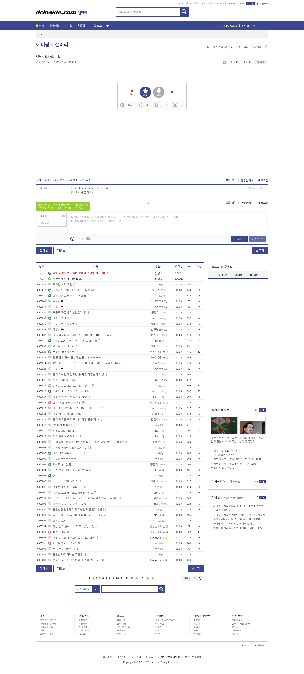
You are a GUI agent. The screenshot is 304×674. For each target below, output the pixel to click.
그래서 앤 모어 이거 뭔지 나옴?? (69, 290)
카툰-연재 (237, 630)
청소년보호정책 (193, 657)
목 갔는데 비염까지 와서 (64, 548)
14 (137, 578)
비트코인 (159, 623)
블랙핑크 (83, 620)
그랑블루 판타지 (48, 623)
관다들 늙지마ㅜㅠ (61, 346)
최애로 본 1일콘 (59, 464)
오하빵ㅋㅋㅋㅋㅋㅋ (62, 458)
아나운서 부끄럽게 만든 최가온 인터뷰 (233, 523)
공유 (143, 105)
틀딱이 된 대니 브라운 (223, 468)
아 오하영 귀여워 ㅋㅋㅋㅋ (65, 453)
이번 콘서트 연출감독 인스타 (67, 295)
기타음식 (198, 634)
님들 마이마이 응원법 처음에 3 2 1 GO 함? (75, 515)
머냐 (53, 475)
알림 (254, 274)
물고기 (197, 627)
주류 (196, 630)
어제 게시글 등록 (238, 25)
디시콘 (240, 3)
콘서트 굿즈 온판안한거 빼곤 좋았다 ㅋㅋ (74, 560)
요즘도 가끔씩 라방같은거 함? (67, 312)
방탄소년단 (84, 630)
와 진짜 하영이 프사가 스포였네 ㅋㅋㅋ (73, 357)
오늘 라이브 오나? (61, 323)
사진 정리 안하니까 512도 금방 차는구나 (74, 526)
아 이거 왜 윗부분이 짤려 (64, 402)
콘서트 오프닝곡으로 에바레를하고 (70, 492)
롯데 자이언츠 (124, 630)
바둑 (157, 630)
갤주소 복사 (242, 47)
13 (132, 578)
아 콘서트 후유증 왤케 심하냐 (67, 396)
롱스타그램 (57, 532)
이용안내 (256, 47)
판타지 (235, 627)
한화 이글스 (123, 623)
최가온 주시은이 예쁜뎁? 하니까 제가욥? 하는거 (239, 514)
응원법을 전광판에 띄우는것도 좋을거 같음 (75, 509)
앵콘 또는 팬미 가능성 (63, 481)
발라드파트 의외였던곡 (63, 430)
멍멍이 (197, 620)
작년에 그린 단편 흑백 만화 (225, 450)
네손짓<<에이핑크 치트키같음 (68, 447)
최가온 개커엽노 (222, 510)
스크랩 (224, 62)
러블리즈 (83, 623)
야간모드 (262, 3)
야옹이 (197, 623)
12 (127, 578)
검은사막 (44, 630)
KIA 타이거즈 (123, 627)
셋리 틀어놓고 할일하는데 (65, 436)
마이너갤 (183, 3)
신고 (178, 105)
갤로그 (211, 3)
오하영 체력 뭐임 (60, 284)
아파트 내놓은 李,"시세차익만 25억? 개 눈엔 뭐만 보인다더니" (238, 459)
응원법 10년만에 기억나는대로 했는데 (72, 340)
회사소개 (107, 657)
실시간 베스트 (220, 410)
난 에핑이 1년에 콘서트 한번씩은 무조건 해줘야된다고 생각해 (86, 442)
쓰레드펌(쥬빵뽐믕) (61, 351)
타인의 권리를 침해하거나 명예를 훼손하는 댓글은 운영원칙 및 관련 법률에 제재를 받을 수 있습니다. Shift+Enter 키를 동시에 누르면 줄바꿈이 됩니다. (125, 219)
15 (142, 578)
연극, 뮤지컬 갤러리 (241, 623)
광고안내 (136, 657)
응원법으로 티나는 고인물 (65, 554)
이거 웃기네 (57, 318)
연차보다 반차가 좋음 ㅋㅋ (65, 487)
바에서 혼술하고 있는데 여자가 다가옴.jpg (233, 463)
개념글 (61, 250)
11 (122, 578)
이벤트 (231, 3)
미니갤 (193, 3)
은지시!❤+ (56, 301)
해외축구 (121, 634)
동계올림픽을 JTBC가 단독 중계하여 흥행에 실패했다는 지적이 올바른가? (239, 519)
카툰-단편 (237, 634)
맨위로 (259, 645)
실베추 (126, 105)
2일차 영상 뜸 (58, 425)
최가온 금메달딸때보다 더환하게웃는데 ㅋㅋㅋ (238, 506)
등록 (239, 238)
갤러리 (40, 25)
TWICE (82, 634)
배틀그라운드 (46, 627)
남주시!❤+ (56, 368)
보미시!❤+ (56, 306)
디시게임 (221, 3)
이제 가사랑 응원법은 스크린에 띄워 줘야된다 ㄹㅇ (80, 335)
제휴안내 (122, 657)
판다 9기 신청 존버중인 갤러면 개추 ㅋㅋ (74, 408)
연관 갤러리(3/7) (222, 47)
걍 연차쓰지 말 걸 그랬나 (64, 413)
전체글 (44, 250)
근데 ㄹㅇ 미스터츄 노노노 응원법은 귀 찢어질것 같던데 (83, 498)
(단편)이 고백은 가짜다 (223, 455)
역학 (157, 634)
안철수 (158, 627)
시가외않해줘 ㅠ (60, 380)
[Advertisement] (152, 144)
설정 (206, 47)
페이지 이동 (192, 578)
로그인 (250, 3)
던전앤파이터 (46, 634)
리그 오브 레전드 (48, 620)
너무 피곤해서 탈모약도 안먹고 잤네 (71, 537)
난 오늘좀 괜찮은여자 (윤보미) (68, 470)
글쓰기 (260, 250)
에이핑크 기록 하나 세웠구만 (67, 391)
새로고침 (263, 180)
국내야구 (121, 620)
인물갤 (202, 3)
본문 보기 (231, 180)
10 (117, 578)
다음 (148, 578)
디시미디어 (218, 481)
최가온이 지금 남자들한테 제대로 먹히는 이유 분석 (239, 528)
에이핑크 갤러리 (52, 44)
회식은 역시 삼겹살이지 (64, 543)
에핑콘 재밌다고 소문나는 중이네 (69, 385)
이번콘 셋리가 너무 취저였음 (67, 503)
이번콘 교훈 (57, 520)
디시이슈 (235, 481)
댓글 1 (260, 62)
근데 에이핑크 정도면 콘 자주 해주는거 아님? (76, 374)
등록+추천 (257, 238)
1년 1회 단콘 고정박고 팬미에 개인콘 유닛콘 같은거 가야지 (84, 363)
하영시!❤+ (56, 329)
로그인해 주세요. (222, 266)
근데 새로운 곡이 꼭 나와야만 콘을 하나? (74, 419)
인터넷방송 (237, 620)
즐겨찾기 (223, 274)
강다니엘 (83, 627)
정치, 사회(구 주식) (164, 620)
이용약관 (151, 657)
